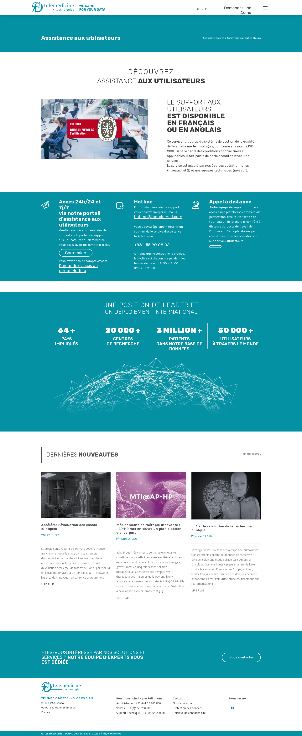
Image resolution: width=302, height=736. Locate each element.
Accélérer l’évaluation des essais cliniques (69, 527)
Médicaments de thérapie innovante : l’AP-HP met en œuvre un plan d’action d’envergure (148, 529)
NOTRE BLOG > (252, 454)
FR (206, 8)
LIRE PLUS (47, 584)
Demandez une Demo (237, 10)
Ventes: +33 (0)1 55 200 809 (133, 708)
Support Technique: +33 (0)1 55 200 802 (141, 713)
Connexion (75, 252)
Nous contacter (241, 657)
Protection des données (188, 708)
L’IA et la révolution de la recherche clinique (221, 528)
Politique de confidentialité (189, 713)
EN (198, 8)
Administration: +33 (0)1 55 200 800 (138, 703)
